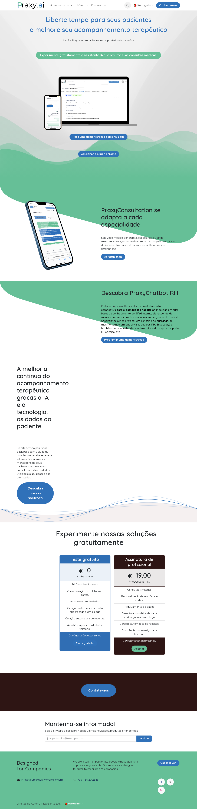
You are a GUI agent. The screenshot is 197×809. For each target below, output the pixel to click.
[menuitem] (62, 5)
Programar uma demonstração (124, 339)
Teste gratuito (85, 643)
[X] (170, 781)
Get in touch (168, 762)
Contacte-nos (168, 5)
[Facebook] (161, 781)
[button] (127, 5)
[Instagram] (161, 790)
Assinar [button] (144, 738)
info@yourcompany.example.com (42, 779)
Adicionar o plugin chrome (98, 154)
